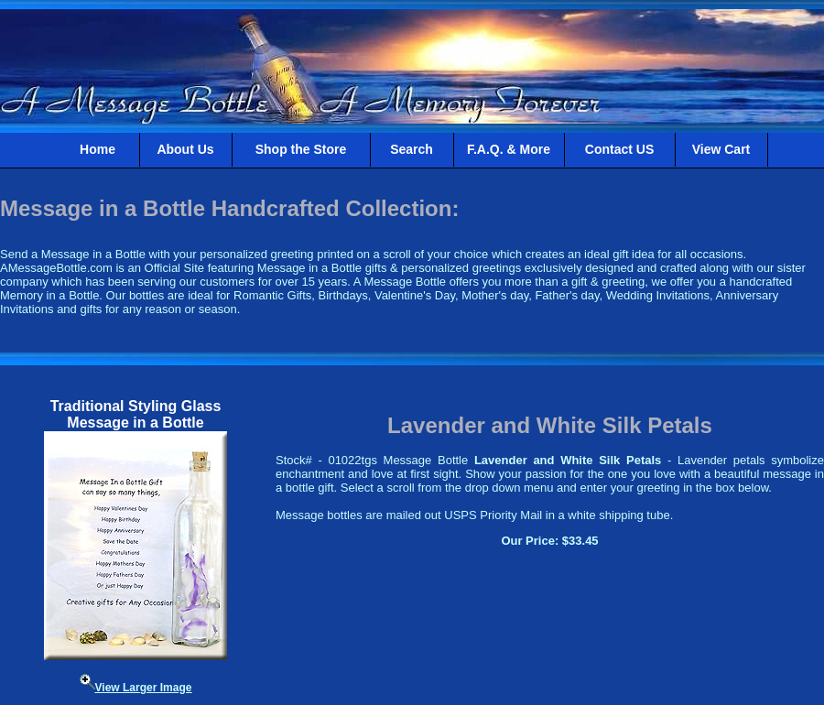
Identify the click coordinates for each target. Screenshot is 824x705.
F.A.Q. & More (508, 149)
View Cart (721, 149)
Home (97, 149)
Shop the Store (301, 149)
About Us (185, 149)
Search (411, 149)
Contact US (619, 149)
